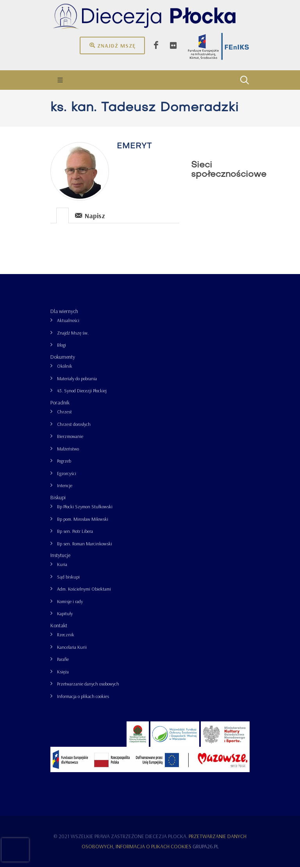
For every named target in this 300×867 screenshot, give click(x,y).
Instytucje (60, 555)
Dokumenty (62, 356)
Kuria (62, 564)
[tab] (62, 215)
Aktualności (68, 320)
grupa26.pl (206, 846)
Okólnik (64, 366)
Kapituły (65, 613)
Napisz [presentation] (90, 215)
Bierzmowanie (70, 436)
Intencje (64, 485)
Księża (63, 672)
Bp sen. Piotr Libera (75, 531)
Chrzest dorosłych (74, 424)
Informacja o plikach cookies (83, 696)
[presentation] (62, 215)
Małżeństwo (68, 449)
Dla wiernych (64, 311)
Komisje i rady (70, 601)
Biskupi (58, 497)
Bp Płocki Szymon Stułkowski (84, 506)
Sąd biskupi (68, 577)
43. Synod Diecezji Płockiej (82, 390)
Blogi (61, 345)
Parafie (63, 659)
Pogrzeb (64, 461)
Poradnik (60, 402)
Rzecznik (65, 634)
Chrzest (64, 412)
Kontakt (58, 625)
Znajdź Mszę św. (73, 333)
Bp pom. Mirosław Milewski (82, 519)
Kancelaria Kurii (72, 647)
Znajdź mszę (112, 45)
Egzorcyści (66, 473)
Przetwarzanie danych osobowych (88, 684)
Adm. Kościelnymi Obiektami (84, 589)
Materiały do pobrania (77, 378)
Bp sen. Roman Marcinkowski (84, 544)
